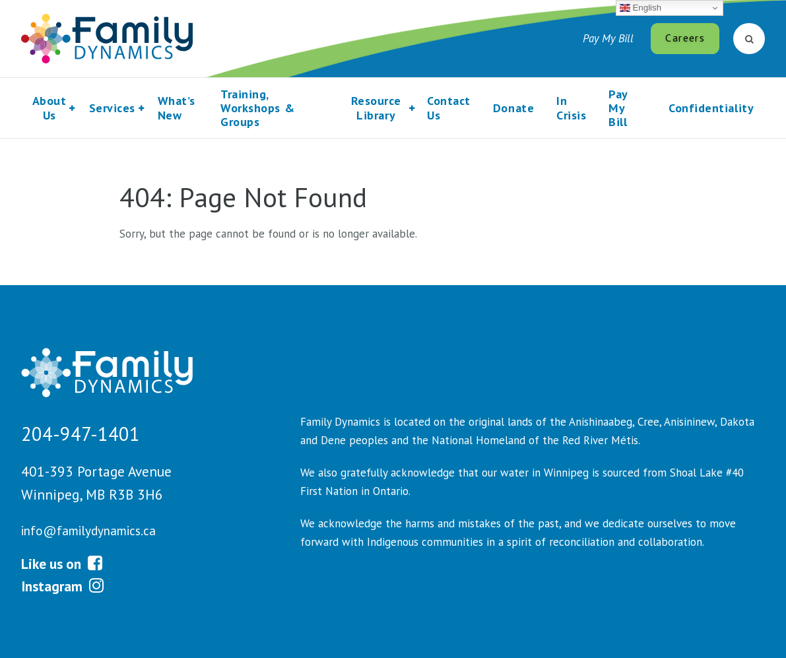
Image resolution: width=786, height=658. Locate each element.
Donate (513, 107)
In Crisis (571, 107)
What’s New (176, 107)
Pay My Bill (608, 38)
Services (112, 107)
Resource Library (376, 107)
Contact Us (449, 107)
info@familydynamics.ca (88, 531)
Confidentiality (711, 107)
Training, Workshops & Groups (257, 108)
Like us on (61, 563)
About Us (49, 107)
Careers (684, 37)
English (640, 8)
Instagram (62, 586)
